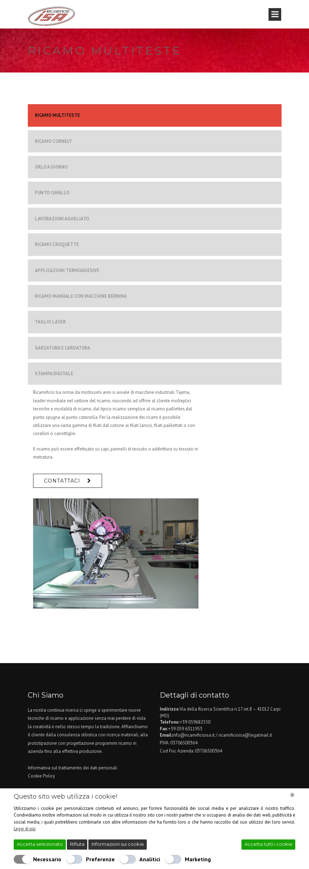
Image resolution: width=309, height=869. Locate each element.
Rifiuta (77, 844)
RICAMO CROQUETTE (57, 244)
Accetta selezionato (40, 844)
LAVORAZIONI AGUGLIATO (62, 219)
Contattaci (62, 481)
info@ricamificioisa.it (193, 735)
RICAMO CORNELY (53, 141)
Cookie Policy (41, 776)
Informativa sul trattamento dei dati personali (72, 768)
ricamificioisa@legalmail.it (245, 735)
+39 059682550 (195, 722)
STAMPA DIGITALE (54, 374)
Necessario (47, 859)
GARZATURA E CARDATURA (62, 348)
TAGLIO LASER (50, 322)
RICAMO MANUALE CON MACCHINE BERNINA (81, 296)
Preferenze (100, 859)
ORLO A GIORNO (51, 167)
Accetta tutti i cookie (268, 844)
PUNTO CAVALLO (52, 193)
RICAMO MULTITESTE (57, 115)
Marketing (198, 859)
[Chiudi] (292, 795)
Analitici (149, 859)
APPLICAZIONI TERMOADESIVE (67, 270)
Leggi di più (25, 829)
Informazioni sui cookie (118, 844)
